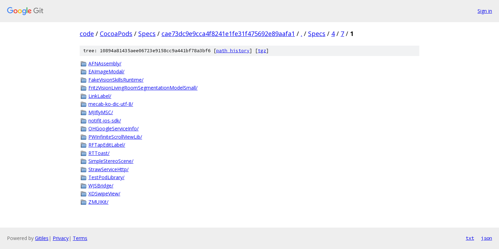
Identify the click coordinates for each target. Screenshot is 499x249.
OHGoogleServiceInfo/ (113, 128)
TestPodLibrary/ (106, 177)
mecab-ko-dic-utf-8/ (110, 104)
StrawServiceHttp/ (108, 169)
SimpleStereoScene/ (110, 161)
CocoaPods (116, 33)
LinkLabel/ (99, 96)
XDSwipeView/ (104, 193)
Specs (147, 33)
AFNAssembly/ (104, 63)
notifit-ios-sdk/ (104, 120)
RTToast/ (99, 153)
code (87, 33)
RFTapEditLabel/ (106, 144)
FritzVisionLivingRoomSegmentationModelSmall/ (143, 87)
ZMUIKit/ (98, 202)
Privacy (61, 238)
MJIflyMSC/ (100, 112)
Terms (80, 238)
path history (233, 51)
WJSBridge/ (100, 185)
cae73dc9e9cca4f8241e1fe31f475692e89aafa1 (228, 33)
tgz (262, 51)
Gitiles (42, 238)
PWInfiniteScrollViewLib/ (115, 136)
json (486, 238)
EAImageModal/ (106, 71)
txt (470, 238)
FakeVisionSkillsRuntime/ (115, 79)
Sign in (485, 11)
